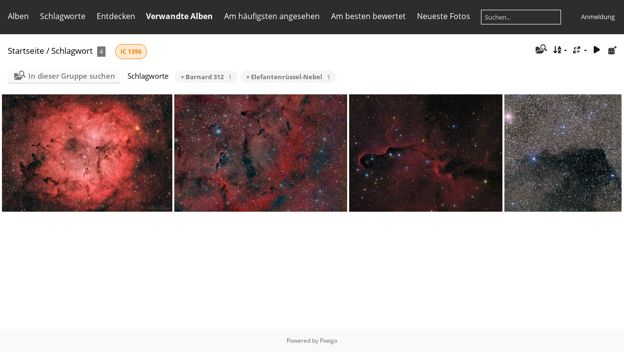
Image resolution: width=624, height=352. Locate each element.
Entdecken (116, 16)
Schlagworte (62, 16)
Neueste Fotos (443, 16)
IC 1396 (131, 51)
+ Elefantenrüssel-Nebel (288, 76)
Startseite (26, 50)
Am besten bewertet (368, 16)
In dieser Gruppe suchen (71, 76)
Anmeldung (598, 16)
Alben (18, 16)
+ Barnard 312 (206, 76)
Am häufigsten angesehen (272, 16)
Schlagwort (72, 50)
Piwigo (328, 340)
